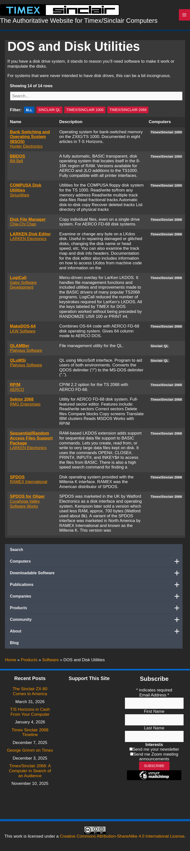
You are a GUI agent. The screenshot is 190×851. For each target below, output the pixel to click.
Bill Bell (16, 162)
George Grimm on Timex (30, 750)
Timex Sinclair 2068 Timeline (30, 732)
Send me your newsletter (156, 749)
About (96, 633)
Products (96, 609)
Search (16, 551)
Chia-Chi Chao (23, 225)
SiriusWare (19, 196)
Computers (96, 563)
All (29, 111)
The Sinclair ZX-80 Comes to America (30, 691)
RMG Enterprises (25, 405)
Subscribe (154, 766)
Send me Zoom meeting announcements (155, 757)
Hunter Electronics (26, 148)
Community (96, 621)
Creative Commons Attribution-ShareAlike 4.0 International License (122, 836)
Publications (96, 586)
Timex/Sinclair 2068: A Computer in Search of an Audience (30, 771)
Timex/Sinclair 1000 (84, 111)
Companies (96, 598)
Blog (14, 644)
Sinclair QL (49, 111)
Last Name (154, 728)
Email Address (154, 695)
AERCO (17, 391)
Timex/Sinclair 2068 (127, 111)
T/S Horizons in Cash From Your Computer (30, 712)
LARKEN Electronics (28, 240)
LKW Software (22, 332)
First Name (154, 711)
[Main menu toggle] (184, 16)
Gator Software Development (23, 286)
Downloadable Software (96, 574)
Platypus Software (26, 352)
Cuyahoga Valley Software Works (25, 505)
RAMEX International (28, 483)
